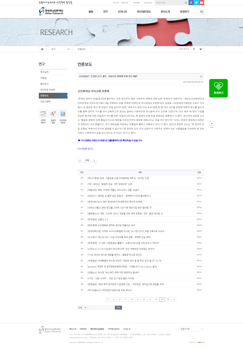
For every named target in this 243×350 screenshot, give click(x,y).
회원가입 (124, 2)
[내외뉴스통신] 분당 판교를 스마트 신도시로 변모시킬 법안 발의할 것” (119, 207)
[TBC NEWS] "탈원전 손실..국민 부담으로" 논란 (109, 184)
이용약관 (83, 329)
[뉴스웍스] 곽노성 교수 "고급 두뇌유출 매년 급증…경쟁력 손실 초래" (119, 237)
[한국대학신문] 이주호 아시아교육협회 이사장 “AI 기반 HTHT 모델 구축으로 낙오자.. (126, 231)
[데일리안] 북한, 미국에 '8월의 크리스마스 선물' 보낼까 (113, 190)
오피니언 (122, 13)
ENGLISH (148, 2)
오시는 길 (126, 329)
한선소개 (165, 13)
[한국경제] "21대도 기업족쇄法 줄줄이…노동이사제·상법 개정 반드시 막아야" (123, 243)
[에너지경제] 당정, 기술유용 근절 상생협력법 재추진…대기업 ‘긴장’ (118, 178)
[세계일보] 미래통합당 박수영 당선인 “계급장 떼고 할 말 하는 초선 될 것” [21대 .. (125, 260)
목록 (87, 160)
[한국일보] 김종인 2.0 (97, 219)
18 (156, 299)
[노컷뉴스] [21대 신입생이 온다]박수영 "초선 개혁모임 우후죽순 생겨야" (121, 249)
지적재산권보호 (113, 329)
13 (126, 299)
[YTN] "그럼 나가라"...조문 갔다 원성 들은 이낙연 (110, 278)
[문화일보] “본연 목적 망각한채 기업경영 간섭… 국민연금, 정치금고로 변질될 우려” (125, 284)
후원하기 (184, 13)
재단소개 (72, 329)
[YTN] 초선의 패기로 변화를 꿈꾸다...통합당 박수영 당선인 (114, 254)
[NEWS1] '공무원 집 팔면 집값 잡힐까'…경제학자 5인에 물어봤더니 (119, 196)
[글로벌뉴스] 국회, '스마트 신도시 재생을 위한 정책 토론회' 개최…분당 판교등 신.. (125, 213)
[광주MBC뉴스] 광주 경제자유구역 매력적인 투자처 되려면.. (115, 201)
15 (138, 299)
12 (120, 299)
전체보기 (199, 13)
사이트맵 (136, 2)
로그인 (115, 2)
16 (144, 299)
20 (168, 299)
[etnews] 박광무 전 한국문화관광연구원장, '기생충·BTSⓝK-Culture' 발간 (122, 266)
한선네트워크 (144, 13)
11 (114, 299)
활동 (91, 13)
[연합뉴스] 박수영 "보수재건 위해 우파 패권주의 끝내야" (113, 272)
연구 (105, 13)
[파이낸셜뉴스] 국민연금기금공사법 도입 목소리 (109, 290)
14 (132, 299)
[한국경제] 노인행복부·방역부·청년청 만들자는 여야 (111, 225)
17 (150, 299)
